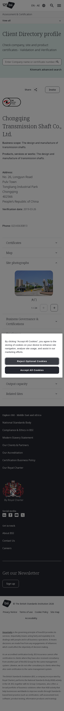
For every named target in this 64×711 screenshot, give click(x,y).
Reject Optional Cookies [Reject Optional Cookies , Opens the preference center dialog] (32, 361)
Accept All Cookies (32, 370)
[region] (32, 355)
